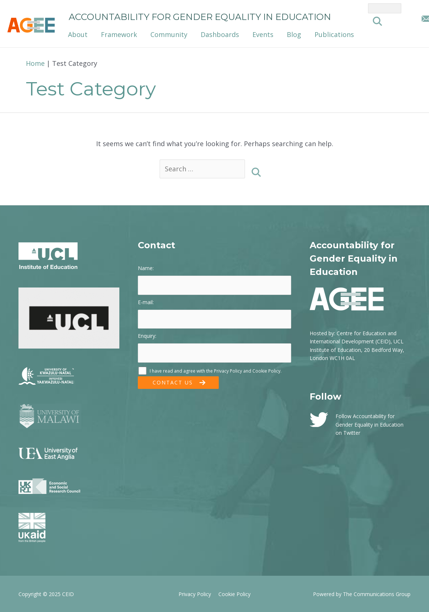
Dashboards (220, 34)
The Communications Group (377, 594)
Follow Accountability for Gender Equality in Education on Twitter (370, 424)
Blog (294, 34)
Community (168, 34)
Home (35, 63)
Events (262, 34)
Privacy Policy (228, 371)
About (78, 34)
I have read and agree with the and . (210, 371)
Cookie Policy (266, 371)
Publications (334, 34)
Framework (119, 34)
